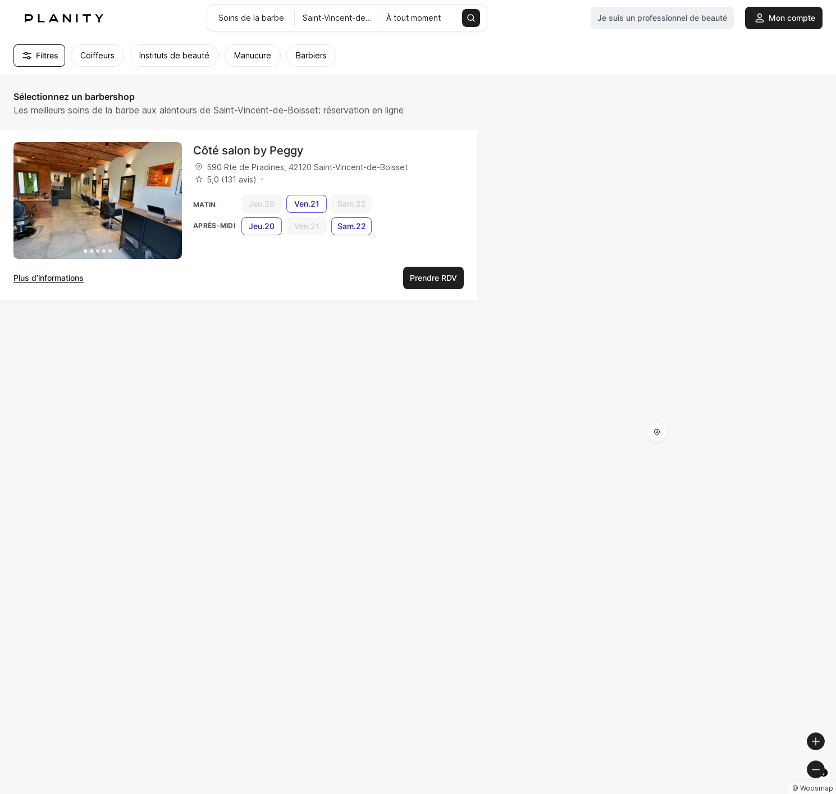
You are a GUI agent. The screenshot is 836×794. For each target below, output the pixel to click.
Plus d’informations (48, 277)
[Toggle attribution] (823, 784)
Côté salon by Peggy (248, 150)
